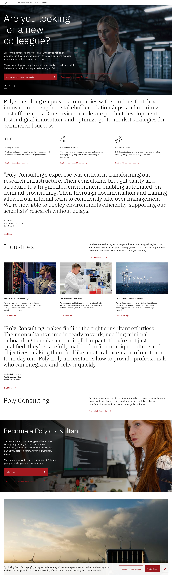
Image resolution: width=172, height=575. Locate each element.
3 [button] (14, 85)
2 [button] (10, 85)
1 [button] (5, 85)
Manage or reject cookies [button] (131, 569)
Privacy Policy (74, 570)
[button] (165, 569)
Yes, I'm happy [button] (152, 569)
